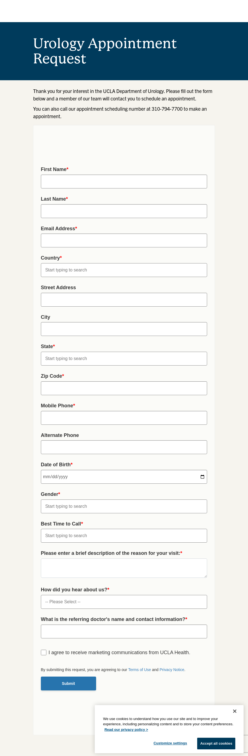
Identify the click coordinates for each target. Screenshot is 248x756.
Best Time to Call (62, 524)
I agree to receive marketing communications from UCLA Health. (119, 652)
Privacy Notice (172, 669)
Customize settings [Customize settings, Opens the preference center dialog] (170, 743)
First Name (54, 169)
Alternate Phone (60, 435)
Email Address (59, 228)
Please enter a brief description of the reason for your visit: (111, 553)
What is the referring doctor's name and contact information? (114, 619)
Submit (68, 683)
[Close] (235, 711)
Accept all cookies (216, 743)
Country (51, 258)
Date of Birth (57, 464)
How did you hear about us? (75, 589)
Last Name (54, 199)
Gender (50, 494)
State (48, 346)
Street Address (58, 287)
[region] (169, 729)
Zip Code (52, 376)
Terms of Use (139, 669)
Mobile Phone (58, 405)
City (45, 317)
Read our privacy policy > (126, 729)
